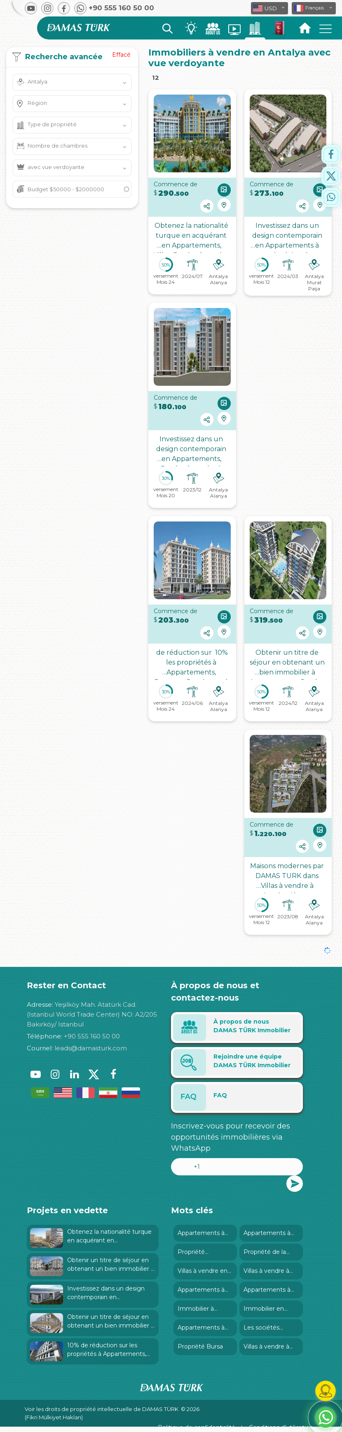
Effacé (121, 54)
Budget (66, 189)
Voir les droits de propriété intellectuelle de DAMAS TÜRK (101, 1409)
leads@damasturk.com (90, 1048)
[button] (314, 8)
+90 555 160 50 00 (92, 1036)
